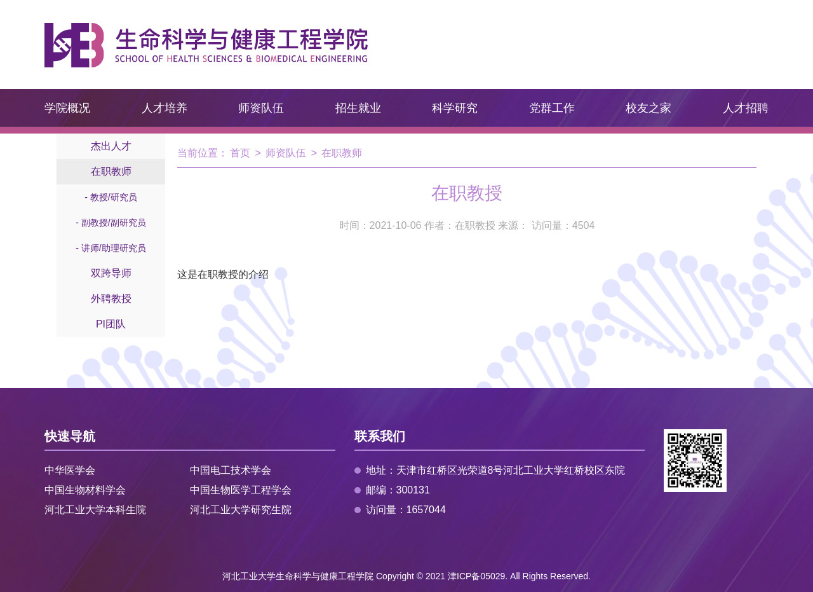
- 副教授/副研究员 (110, 222)
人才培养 (164, 108)
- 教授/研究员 (110, 197)
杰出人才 (111, 146)
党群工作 (552, 108)
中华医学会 (69, 470)
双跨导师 (111, 273)
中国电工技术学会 (230, 470)
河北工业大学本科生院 (95, 509)
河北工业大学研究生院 (241, 509)
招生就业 (358, 108)
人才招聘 (746, 108)
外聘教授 (111, 298)
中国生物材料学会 (85, 490)
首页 (240, 153)
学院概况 (67, 108)
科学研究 (455, 108)
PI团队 (111, 324)
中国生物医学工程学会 (241, 490)
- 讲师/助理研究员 (110, 248)
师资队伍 (261, 108)
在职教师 (111, 171)
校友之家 (648, 108)
